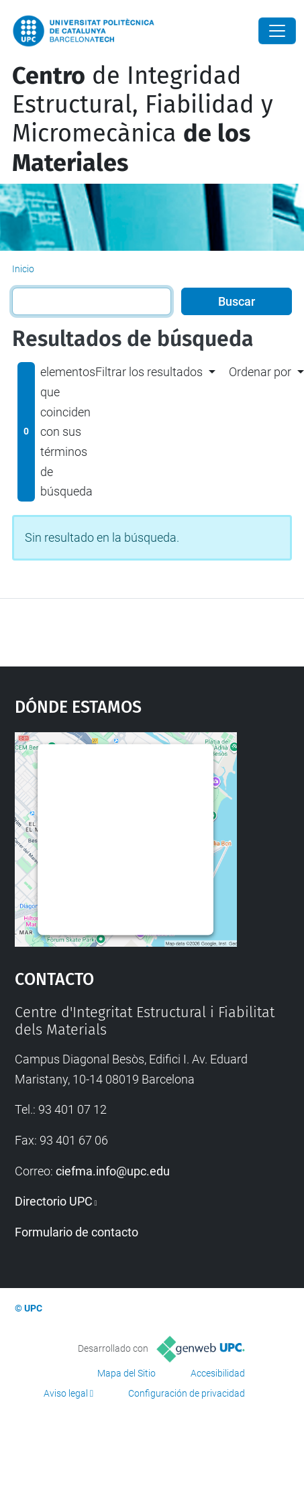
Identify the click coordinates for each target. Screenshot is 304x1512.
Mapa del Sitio (126, 1373)
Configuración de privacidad (186, 1393)
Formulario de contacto (76, 1232)
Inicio (23, 269)
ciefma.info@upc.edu (113, 1171)
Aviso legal (66, 1393)
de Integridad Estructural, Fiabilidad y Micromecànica (142, 119)
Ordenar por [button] (260, 372)
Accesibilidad (218, 1373)
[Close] (277, 30)
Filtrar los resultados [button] (149, 372)
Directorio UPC (54, 1201)
